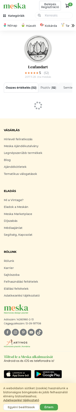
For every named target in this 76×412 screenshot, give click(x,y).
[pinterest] (23, 332)
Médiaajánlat (13, 228)
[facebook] (7, 332)
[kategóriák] (14, 16)
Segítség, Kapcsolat (18, 235)
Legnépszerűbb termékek (23, 153)
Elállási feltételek (16, 289)
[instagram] (15, 332)
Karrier (9, 268)
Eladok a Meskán (16, 207)
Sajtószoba (11, 275)
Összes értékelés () (21, 88)
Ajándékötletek (15, 167)
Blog (7, 160)
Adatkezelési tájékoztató (22, 295)
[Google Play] (17, 374)
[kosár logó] (67, 5)
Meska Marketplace (18, 214)
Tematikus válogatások (20, 174)
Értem (49, 407)
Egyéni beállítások (21, 407)
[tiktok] (39, 332)
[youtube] (31, 332)
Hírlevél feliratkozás (18, 139)
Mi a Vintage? (14, 200)
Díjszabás (10, 221)
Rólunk (9, 261)
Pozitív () (48, 88)
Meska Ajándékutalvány (21, 146)
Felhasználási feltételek (21, 281)
